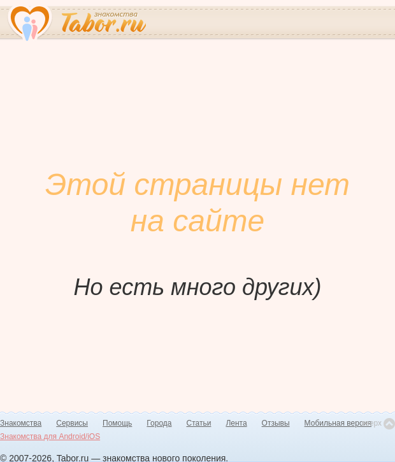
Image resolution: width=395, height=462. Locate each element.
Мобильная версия (338, 423)
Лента (236, 423)
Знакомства (20, 423)
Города (159, 423)
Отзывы (276, 423)
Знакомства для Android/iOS (50, 436)
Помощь (117, 423)
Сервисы (72, 423)
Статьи (199, 423)
